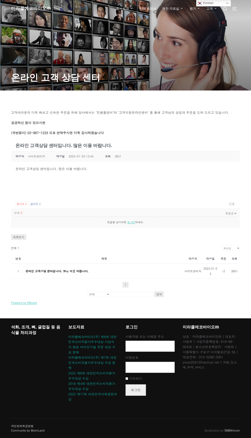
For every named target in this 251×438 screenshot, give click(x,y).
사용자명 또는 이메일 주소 (145, 336)
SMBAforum (232, 430)
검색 (159, 294)
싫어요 (35, 204)
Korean (205, 3)
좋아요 (22, 204)
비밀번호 (132, 357)
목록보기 (18, 237)
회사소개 (124, 8)
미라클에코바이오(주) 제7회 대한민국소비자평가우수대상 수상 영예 (92, 362)
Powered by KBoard (24, 303)
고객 (211, 8)
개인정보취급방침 (22, 426)
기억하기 (135, 378)
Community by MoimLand (28, 430)
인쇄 (231, 204)
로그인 (131, 222)
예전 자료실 (173, 8)
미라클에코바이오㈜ (34, 8)
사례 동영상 (147, 8)
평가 (195, 8)
